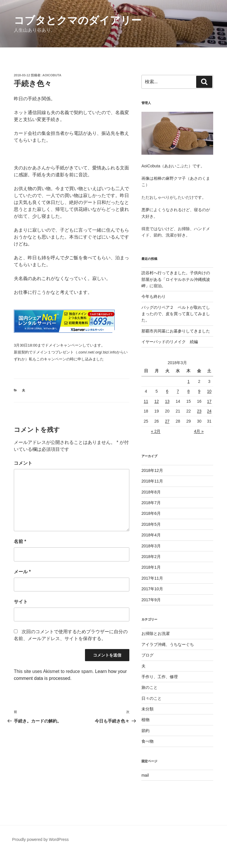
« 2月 (155, 431)
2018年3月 (151, 546)
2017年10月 (152, 589)
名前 (20, 541)
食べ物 (147, 741)
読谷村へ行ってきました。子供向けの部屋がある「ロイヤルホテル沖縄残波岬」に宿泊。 (175, 279)
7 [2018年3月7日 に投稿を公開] (178, 391)
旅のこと (149, 687)
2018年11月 (152, 481)
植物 (145, 719)
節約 (145, 730)
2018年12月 (152, 470)
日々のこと (151, 698)
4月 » (198, 431)
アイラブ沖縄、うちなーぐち (167, 644)
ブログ (147, 655)
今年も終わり (153, 296)
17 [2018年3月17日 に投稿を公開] (209, 401)
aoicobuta (51, 75)
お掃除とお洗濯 (155, 633)
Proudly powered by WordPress (40, 839)
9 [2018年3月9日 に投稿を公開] (199, 391)
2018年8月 (151, 492)
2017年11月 (152, 578)
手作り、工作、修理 (159, 676)
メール (22, 571)
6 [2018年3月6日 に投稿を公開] (167, 391)
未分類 (147, 709)
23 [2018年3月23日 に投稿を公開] (199, 411)
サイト (21, 601)
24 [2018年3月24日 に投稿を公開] (209, 411)
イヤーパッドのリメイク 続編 (169, 341)
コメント (23, 463)
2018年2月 (151, 556)
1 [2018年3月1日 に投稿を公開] (189, 381)
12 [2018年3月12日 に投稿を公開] (156, 401)
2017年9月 (151, 599)
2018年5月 (151, 524)
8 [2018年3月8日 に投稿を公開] (189, 391)
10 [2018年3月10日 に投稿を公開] (209, 391)
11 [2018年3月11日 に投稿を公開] (146, 401)
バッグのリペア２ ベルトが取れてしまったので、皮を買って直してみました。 (175, 314)
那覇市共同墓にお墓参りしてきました (175, 331)
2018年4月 (151, 535)
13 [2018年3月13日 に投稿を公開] (167, 401)
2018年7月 (151, 502)
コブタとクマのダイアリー (77, 20)
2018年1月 (151, 567)
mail (145, 775)
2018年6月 (151, 513)
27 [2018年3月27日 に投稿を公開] (167, 421)
